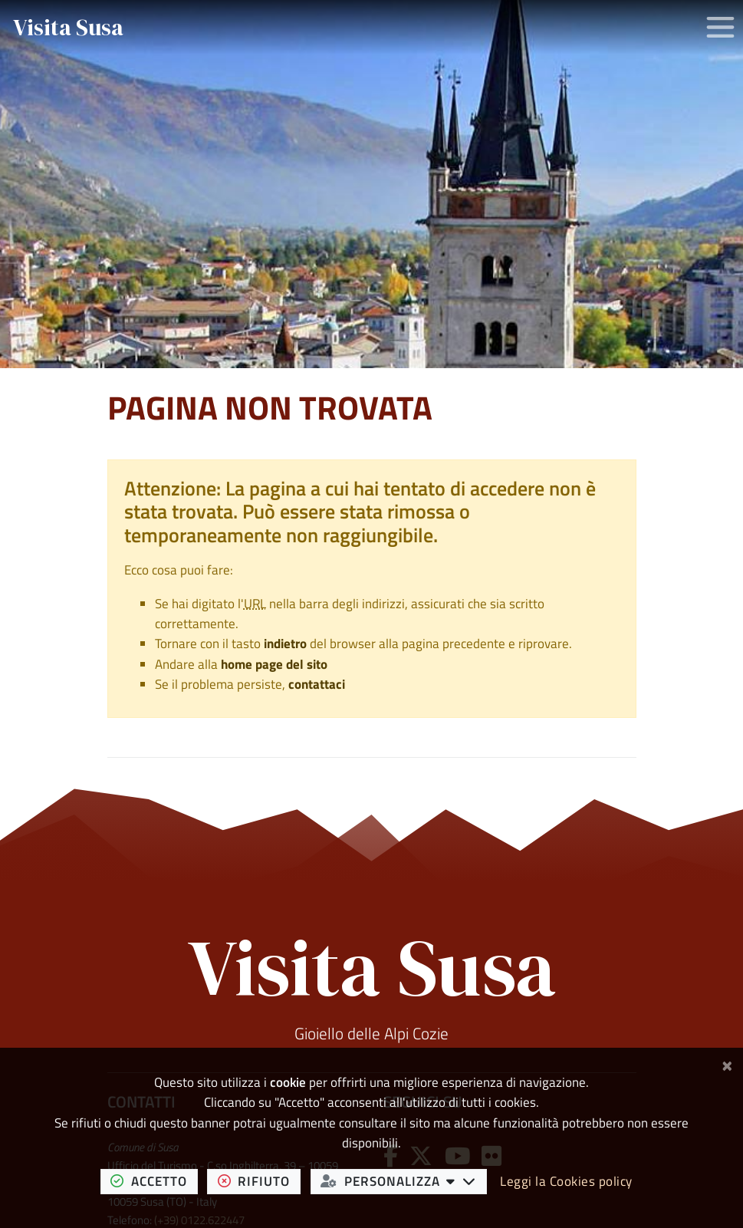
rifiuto (259, 1180)
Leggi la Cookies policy (566, 1181)
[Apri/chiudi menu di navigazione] (720, 27)
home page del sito (274, 664)
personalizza (403, 1180)
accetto (153, 1180)
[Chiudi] (727, 1064)
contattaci (316, 684)
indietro (285, 644)
